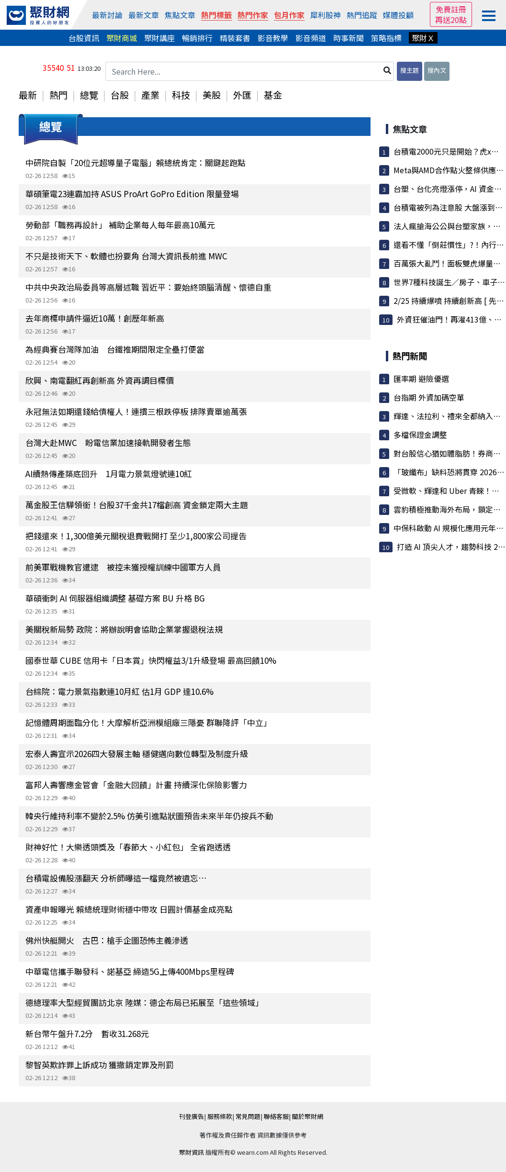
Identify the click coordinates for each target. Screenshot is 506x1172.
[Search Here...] (249, 71)
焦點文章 (180, 15)
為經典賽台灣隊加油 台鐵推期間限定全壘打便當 (114, 349)
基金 (273, 94)
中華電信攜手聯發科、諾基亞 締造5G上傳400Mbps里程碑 (129, 971)
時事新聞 (348, 38)
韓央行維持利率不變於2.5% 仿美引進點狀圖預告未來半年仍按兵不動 (149, 816)
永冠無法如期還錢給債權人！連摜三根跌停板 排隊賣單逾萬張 (136, 411)
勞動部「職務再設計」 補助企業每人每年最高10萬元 (120, 225)
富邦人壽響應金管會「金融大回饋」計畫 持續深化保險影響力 (136, 785)
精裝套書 (235, 38)
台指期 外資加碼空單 (429, 397)
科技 (181, 94)
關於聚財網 (307, 1116)
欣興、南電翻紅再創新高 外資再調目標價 (99, 380)
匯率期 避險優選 (421, 378)
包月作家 (289, 15)
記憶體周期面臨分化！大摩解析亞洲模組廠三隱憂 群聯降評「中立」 (148, 722)
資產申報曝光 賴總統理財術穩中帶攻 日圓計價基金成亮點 (129, 909)
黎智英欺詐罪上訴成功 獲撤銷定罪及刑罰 (99, 1065)
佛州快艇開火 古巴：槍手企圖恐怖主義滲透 (106, 940)
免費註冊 (451, 9)
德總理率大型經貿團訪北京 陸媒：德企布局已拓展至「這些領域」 (144, 1002)
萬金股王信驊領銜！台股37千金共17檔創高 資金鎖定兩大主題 (136, 505)
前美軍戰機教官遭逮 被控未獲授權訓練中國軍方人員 (123, 567)
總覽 (89, 94)
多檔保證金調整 (420, 434)
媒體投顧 (398, 15)
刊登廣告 (191, 1116)
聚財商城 (121, 38)
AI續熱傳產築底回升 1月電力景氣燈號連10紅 (108, 474)
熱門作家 (252, 15)
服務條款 (219, 1116)
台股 (120, 94)
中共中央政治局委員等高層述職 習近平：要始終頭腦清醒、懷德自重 (148, 287)
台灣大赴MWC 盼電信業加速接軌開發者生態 (108, 442)
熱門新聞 (410, 355)
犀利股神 (325, 15)
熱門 (58, 94)
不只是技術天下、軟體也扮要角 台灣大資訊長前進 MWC (126, 256)
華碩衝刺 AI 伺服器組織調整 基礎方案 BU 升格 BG (115, 598)
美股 (211, 94)
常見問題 (248, 1116)
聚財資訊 (191, 1152)
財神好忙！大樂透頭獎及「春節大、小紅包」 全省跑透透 (128, 847)
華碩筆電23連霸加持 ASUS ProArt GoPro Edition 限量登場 (132, 194)
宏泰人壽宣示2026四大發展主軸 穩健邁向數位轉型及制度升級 (136, 753)
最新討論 (107, 15)
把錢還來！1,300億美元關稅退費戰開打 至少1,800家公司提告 (136, 536)
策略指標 (386, 38)
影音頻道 (310, 38)
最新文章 (143, 15)
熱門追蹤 (362, 15)
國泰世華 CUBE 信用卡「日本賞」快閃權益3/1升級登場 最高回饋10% (150, 660)
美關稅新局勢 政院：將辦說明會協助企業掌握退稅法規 (124, 629)
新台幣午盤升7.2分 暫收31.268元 (87, 1033)
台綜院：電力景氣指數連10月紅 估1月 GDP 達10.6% (119, 691)
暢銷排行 (197, 38)
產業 (150, 94)
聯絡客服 (276, 1116)
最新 (28, 94)
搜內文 (436, 70)
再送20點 (451, 19)
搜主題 (409, 70)
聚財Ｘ (423, 38)
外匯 (242, 94)
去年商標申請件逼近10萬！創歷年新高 (94, 318)
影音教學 (273, 38)
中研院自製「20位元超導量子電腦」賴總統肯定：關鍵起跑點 (135, 162)
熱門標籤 (216, 15)
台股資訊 (83, 38)
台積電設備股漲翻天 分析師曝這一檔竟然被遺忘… (116, 878)
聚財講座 (159, 38)
